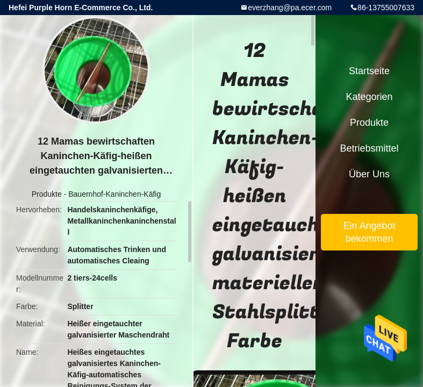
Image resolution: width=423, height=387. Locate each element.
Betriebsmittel (369, 148)
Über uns (369, 174)
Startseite (369, 71)
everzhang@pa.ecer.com (290, 7)
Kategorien (369, 96)
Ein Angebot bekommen (369, 232)
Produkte (47, 194)
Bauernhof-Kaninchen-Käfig (114, 194)
